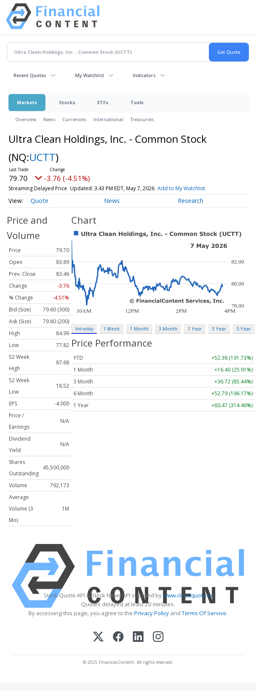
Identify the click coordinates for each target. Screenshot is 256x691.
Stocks (67, 102)
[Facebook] (118, 637)
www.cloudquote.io (187, 595)
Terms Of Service (204, 613)
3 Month (168, 328)
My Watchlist (89, 75)
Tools (136, 102)
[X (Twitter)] (98, 637)
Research (190, 201)
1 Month (139, 328)
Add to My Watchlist (181, 188)
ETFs (102, 102)
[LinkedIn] (138, 637)
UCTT (42, 157)
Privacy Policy (151, 613)
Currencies (74, 119)
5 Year (243, 328)
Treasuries (142, 119)
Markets (27, 102)
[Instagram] (158, 637)
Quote (39, 201)
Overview (26, 119)
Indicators (144, 75)
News (49, 119)
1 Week (111, 328)
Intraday (84, 328)
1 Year (195, 328)
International (108, 119)
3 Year (219, 328)
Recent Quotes (30, 75)
